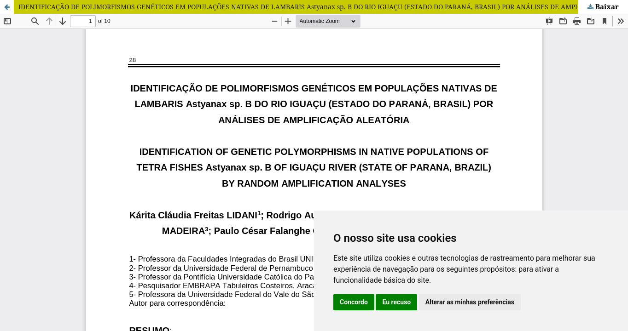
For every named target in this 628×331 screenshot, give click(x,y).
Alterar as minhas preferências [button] (469, 302)
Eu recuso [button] (396, 302)
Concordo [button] (354, 302)
